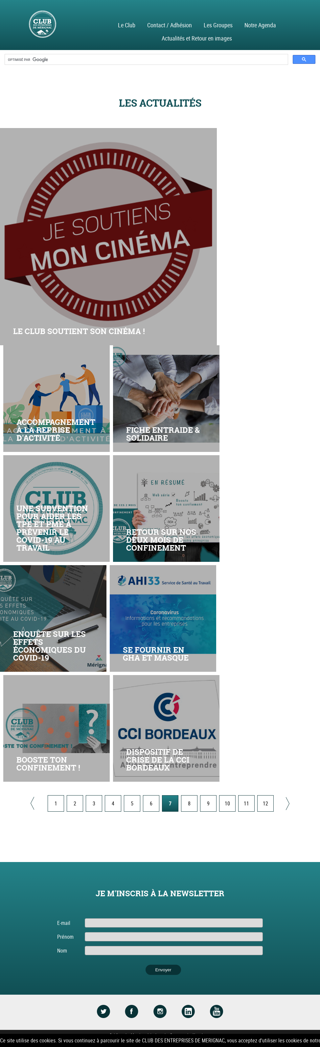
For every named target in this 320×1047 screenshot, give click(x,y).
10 (227, 803)
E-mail (63, 923)
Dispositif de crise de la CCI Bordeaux (157, 759)
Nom (62, 950)
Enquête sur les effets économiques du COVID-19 (49, 646)
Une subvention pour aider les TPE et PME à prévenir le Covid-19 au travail (52, 528)
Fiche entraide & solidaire (163, 434)
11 (246, 803)
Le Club (126, 25)
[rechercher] (146, 59)
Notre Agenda (260, 25)
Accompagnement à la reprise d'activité (55, 430)
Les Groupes (218, 25)
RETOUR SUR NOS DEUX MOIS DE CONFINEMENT (161, 540)
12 (265, 803)
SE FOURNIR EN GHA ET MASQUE (156, 653)
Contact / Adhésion (169, 25)
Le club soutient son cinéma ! (79, 331)
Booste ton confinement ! (48, 763)
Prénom (65, 936)
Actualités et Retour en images (197, 38)
